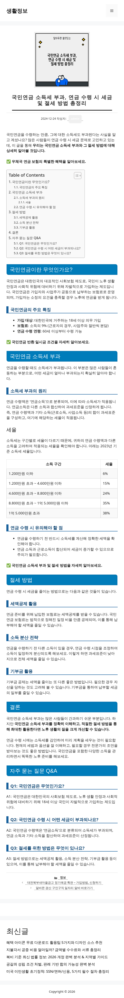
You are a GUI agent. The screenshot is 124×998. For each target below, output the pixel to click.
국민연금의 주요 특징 (33, 187)
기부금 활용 (27, 227)
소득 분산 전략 (29, 222)
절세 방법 (19, 212)
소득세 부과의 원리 (32, 198)
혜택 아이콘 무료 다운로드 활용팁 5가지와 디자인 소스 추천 (54, 942)
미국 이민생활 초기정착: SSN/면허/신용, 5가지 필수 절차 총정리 (57, 971)
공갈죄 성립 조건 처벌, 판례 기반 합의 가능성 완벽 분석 (50, 964)
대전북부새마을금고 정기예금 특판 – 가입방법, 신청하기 (64, 882)
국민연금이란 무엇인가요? (30, 182)
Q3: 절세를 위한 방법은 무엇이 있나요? (45, 253)
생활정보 (17, 10)
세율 (28, 202)
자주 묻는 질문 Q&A (26, 238)
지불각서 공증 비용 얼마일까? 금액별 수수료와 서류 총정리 (53, 949)
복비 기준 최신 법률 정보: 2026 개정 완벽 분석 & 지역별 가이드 (57, 956)
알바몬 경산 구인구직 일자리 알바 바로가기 (64, 888)
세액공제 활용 (28, 217)
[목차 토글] (75, 175)
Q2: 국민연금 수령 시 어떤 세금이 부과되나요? (49, 248)
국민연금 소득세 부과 (27, 192)
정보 (63, 877)
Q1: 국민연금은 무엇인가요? (38, 243)
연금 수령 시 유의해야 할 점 (37, 207)
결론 (15, 232)
